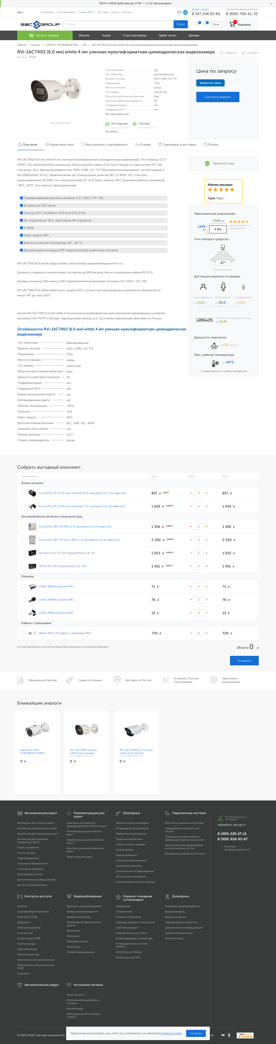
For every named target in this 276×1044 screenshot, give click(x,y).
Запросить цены (210, 83)
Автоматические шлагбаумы (132, 823)
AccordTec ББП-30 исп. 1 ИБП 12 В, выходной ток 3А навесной (79, 539)
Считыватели (25, 933)
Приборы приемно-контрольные (135, 922)
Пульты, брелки (26, 852)
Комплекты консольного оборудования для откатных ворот (87, 824)
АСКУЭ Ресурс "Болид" (129, 952)
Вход (216, 24)
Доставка (103, 12)
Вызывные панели (175, 916)
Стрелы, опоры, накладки (130, 844)
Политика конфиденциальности (237, 848)
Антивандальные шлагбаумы (132, 828)
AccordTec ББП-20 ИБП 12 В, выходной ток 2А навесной (75, 526)
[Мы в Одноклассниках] (229, 1035)
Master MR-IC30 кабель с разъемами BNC (65, 633)
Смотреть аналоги (218, 97)
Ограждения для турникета (33, 911)
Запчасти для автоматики (32, 884)
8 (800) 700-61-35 (242, 13)
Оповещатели (124, 911)
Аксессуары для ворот (80, 856)
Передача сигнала (77, 941)
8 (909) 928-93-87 (233, 839)
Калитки (22, 906)
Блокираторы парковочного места (185, 853)
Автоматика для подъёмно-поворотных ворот (33, 841)
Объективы (73, 930)
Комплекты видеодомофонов (182, 906)
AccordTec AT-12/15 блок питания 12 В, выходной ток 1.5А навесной (82, 493)
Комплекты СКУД (27, 916)
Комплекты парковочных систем (184, 823)
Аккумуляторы (75, 1008)
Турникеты (23, 973)
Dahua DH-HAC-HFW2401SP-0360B (32, 752)
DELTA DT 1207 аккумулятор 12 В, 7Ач (62, 566)
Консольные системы (30, 874)
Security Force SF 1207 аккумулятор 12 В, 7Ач (67, 552)
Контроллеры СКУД (28, 938)
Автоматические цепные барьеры (135, 881)
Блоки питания (75, 994)
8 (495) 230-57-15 (232, 834)
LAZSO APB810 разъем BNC (56, 599)
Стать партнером (66, 12)
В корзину (244, 660)
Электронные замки (29, 927)
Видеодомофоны (175, 911)
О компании (47, 12)
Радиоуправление (28, 858)
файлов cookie (172, 1033)
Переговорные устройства (181, 922)
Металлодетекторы (28, 954)
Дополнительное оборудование (36, 879)
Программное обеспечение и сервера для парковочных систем (185, 838)
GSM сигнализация (127, 927)
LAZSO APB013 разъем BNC (56, 612)
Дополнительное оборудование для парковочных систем (184, 847)
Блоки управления (28, 847)
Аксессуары (73, 946)
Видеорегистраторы (78, 916)
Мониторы (73, 936)
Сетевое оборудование (80, 952)
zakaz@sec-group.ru (232, 824)
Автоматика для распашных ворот (37, 828)
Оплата (115, 12)
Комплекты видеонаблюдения (84, 906)
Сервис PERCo (87, 12)
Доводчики (23, 922)
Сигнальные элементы (30, 868)
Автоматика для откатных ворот (35, 823)
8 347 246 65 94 (206, 13)
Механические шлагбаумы (131, 833)
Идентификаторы (27, 949)
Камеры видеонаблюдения (82, 911)
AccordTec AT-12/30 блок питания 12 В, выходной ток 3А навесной (82, 506)
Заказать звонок (200, 9)
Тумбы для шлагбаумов (129, 839)
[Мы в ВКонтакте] (223, 1035)
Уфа (19, 12)
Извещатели (123, 906)
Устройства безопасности (32, 863)
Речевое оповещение (128, 916)
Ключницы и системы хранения (35, 959)
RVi (156, 69)
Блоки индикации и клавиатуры (134, 938)
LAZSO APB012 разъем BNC (56, 586)
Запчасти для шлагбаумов (131, 876)
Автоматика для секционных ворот (37, 833)
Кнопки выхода (26, 943)
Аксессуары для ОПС (128, 957)
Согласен (196, 1033)
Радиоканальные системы (131, 933)
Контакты (127, 12)
